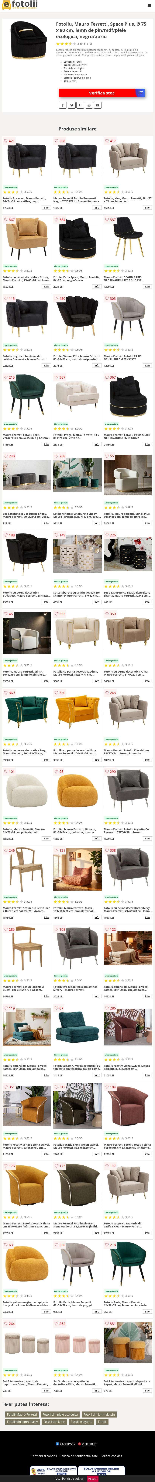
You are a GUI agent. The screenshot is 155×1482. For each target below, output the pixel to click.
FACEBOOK (65, 1444)
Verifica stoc (117, 93)
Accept (93, 1479)
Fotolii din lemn (54, 1422)
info (46, 207)
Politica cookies (111, 1456)
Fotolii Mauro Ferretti (22, 1414)
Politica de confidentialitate (79, 1456)
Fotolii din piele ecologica (60, 1414)
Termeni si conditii (44, 1456)
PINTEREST (87, 1444)
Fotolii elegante (81, 1422)
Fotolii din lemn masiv (22, 1422)
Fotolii (102, 1422)
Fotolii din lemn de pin (99, 1414)
